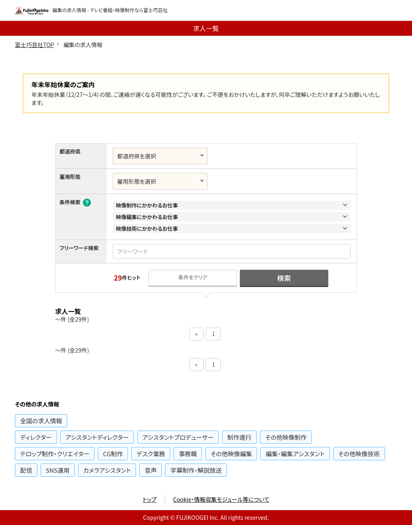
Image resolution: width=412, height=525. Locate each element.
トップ (150, 499)
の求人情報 (41, 420)
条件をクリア (192, 277)
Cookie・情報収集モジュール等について (221, 499)
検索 (284, 278)
